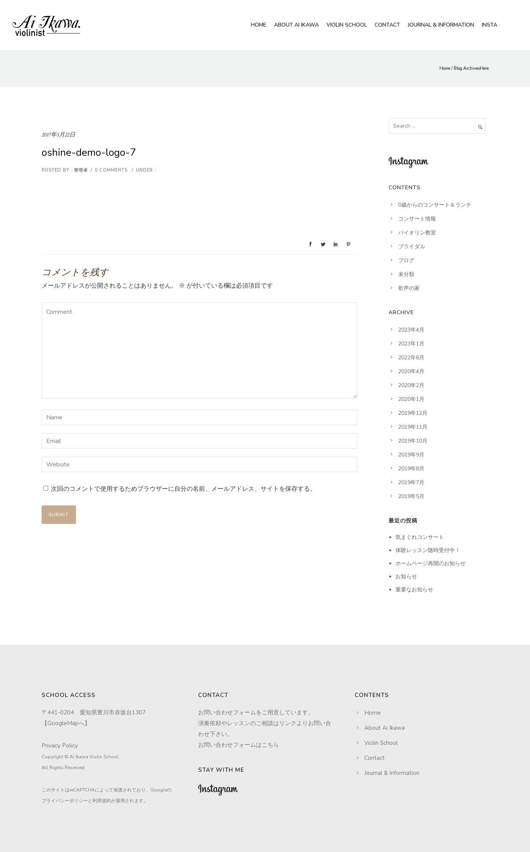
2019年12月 (412, 413)
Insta (489, 25)
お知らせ (406, 576)
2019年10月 (412, 441)
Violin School (346, 25)
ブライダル (411, 246)
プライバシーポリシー (65, 801)
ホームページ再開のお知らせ (430, 563)
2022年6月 (411, 357)
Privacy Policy (60, 745)
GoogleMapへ (65, 723)
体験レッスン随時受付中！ (427, 550)
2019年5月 (411, 496)
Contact (387, 25)
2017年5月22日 (58, 134)
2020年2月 (411, 385)
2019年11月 (412, 427)
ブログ (406, 260)
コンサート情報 (417, 218)
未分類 (406, 274)
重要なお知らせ (414, 589)
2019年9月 (411, 454)
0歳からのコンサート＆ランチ (434, 205)
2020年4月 (411, 371)
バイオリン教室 (417, 232)
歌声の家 (409, 288)
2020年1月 (411, 399)
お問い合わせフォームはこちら (238, 745)
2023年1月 (411, 343)
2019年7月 (411, 482)
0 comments (111, 170)
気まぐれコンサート (419, 537)
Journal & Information (441, 25)
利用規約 (102, 801)
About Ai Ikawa (296, 25)
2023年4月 (411, 329)
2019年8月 (411, 468)
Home (258, 25)
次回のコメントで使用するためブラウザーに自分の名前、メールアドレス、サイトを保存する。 (183, 489)
